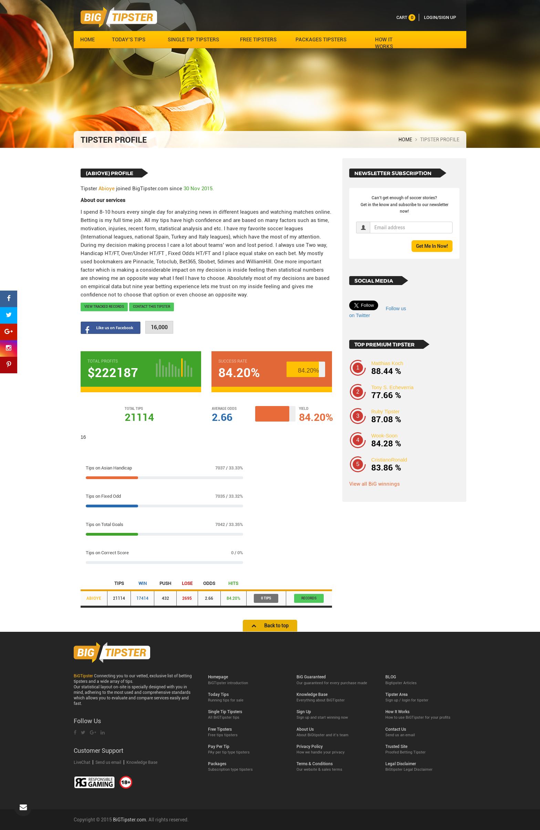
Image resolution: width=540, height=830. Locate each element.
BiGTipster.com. (130, 819)
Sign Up (336, 714)
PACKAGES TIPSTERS (320, 40)
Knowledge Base (141, 762)
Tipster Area (424, 697)
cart (405, 17)
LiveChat (82, 762)
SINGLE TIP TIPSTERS (193, 40)
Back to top (270, 625)
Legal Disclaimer (424, 766)
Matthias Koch (387, 363)
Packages (247, 766)
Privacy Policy (336, 749)
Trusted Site (424, 749)
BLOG (424, 680)
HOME (87, 40)
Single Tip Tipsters (247, 714)
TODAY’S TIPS (128, 40)
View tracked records (104, 306)
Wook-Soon (384, 435)
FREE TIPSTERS (258, 40)
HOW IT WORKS (384, 43)
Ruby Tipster (385, 411)
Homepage (247, 680)
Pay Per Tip (247, 749)
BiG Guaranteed (336, 680)
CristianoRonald (389, 460)
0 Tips (266, 598)
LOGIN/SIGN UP (440, 17)
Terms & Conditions (336, 766)
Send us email (108, 762)
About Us (336, 732)
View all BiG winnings (374, 484)
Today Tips (247, 697)
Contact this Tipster (151, 306)
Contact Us (424, 732)
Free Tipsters (247, 732)
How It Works (424, 714)
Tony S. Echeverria (392, 387)
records (308, 598)
